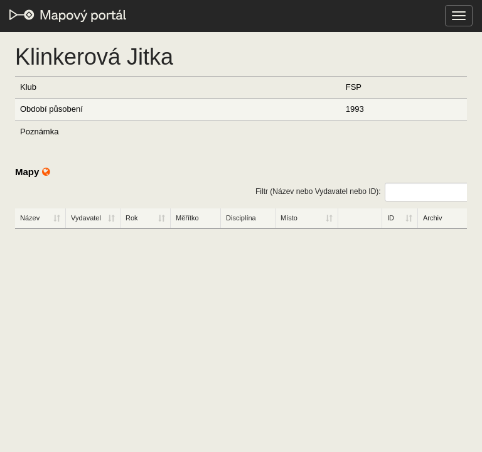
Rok (132, 218)
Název (30, 218)
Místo (289, 218)
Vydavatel (86, 218)
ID (390, 218)
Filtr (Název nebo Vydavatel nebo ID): (361, 192)
